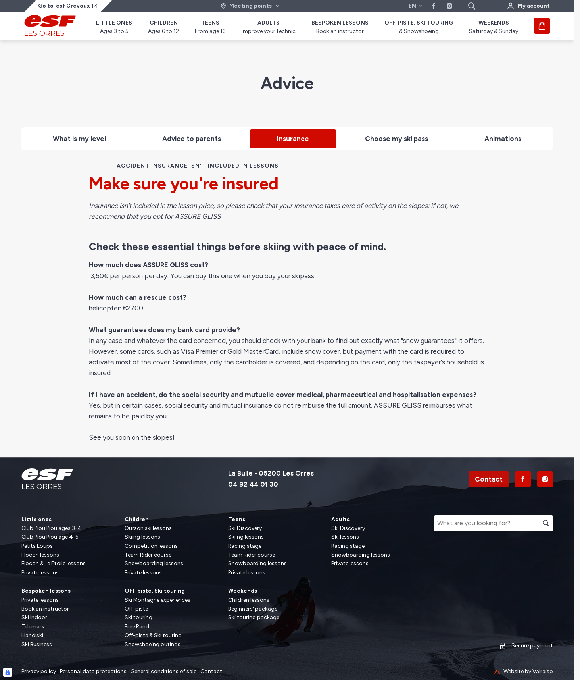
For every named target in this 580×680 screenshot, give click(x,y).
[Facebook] (523, 479)
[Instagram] (545, 479)
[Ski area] (250, 6)
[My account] (528, 6)
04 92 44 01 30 (253, 484)
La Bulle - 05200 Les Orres (271, 473)
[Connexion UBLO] (7, 672)
